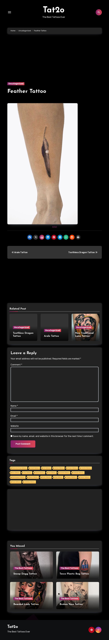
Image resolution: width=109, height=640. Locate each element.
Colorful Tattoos (85, 468)
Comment (16, 364)
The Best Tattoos (23, 568)
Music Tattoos (46, 477)
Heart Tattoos (16, 482)
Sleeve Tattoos (84, 477)
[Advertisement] (55, 62)
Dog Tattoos (58, 477)
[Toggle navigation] (9, 12)
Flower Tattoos (72, 468)
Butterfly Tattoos (78, 472)
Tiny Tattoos (27, 472)
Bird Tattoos (51, 472)
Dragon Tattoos (71, 477)
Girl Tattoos (46, 468)
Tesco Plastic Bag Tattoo (74, 574)
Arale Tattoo (51, 336)
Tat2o (53, 10)
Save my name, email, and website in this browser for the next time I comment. (53, 436)
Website (15, 426)
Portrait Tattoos (64, 472)
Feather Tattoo (26, 91)
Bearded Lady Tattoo (26, 604)
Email (14, 416)
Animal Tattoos (58, 468)
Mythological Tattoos (18, 477)
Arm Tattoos (15, 472)
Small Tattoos (34, 468)
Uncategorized (15, 84)
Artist (54, 227)
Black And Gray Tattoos (19, 468)
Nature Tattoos (33, 477)
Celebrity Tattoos (29, 482)
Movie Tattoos (39, 472)
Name (14, 406)
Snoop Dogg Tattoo (25, 574)
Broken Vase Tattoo (71, 604)
